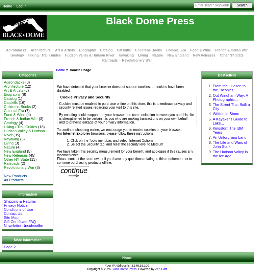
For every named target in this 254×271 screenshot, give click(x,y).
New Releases (204, 55)
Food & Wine (200, 50)
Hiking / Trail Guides (44, 55)
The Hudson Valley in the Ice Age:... (230, 154)
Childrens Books (148, 50)
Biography (87, 50)
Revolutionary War (137, 60)
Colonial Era (176, 50)
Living (143, 55)
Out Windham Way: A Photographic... (230, 97)
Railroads (110, 60)
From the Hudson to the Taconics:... (229, 88)
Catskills (124, 50)
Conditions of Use (18, 209)
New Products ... (17, 176)
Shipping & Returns (20, 201)
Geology (17, 55)
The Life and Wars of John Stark (230, 144)
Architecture (41, 50)
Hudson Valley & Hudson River (90, 55)
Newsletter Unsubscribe (23, 226)
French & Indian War (231, 50)
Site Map (11, 218)
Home (7, 6)
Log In (22, 6)
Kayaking (126, 55)
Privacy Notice (15, 205)
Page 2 (10, 247)
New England (178, 55)
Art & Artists (65, 50)
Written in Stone (226, 114)
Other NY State (232, 55)
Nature (157, 55)
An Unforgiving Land (230, 137)
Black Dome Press (123, 269)
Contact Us (13, 213)
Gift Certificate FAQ (20, 222)
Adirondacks (16, 50)
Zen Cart (161, 269)
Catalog (106, 50)
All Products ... (16, 180)
